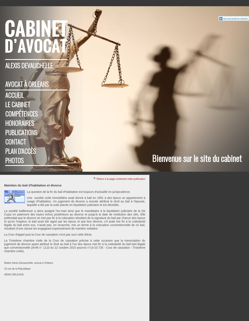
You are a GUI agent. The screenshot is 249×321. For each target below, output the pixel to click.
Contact (15, 141)
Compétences (21, 113)
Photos (14, 160)
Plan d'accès (20, 151)
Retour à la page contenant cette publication (119, 178)
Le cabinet (17, 104)
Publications (21, 132)
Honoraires (19, 123)
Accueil (14, 95)
